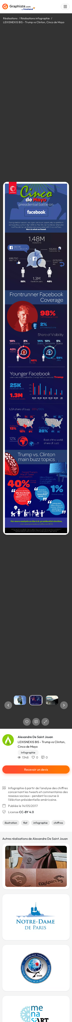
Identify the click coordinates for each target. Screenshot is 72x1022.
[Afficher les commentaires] (36, 722)
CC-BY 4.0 (26, 812)
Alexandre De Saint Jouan (35, 737)
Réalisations (10, 18)
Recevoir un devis (36, 769)
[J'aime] (27, 722)
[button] (8, 705)
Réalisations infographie (35, 18)
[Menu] (65, 7)
